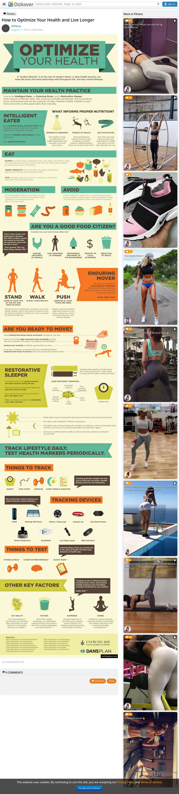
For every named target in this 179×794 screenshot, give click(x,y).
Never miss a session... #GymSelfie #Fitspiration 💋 (148, 409)
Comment (98, 681)
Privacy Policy (125, 782)
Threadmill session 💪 (134, 718)
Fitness (9, 14)
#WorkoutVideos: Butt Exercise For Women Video (147, 641)
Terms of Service (151, 782)
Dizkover (20, 4)
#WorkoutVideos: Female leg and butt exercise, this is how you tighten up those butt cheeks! (149, 488)
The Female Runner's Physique (138, 255)
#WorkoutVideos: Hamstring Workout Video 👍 (146, 332)
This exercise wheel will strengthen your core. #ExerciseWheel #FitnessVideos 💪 (146, 103)
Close (111, 681)
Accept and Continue (89, 788)
